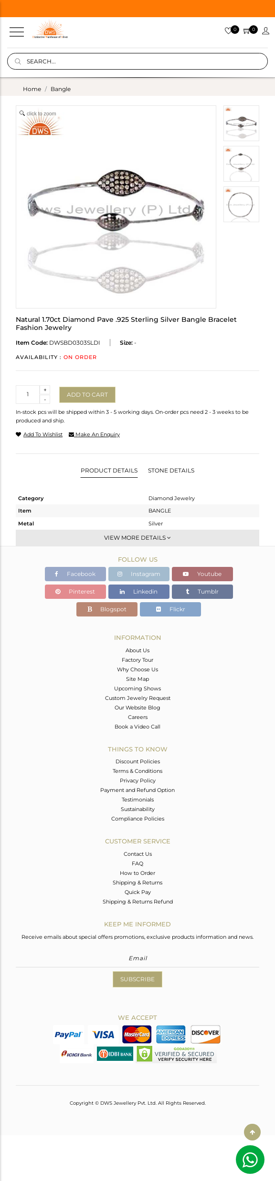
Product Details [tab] (109, 470)
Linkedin (139, 591)
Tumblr (202, 591)
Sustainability (138, 809)
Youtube (202, 573)
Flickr (170, 609)
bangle (61, 88)
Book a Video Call (137, 726)
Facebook (75, 573)
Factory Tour (137, 660)
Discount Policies (138, 761)
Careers (138, 717)
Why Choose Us (137, 669)
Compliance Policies (137, 818)
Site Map (137, 679)
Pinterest (75, 591)
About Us (137, 650)
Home (32, 88)
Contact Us (138, 854)
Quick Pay (138, 892)
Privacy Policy (138, 780)
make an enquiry (94, 434)
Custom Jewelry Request (137, 698)
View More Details (137, 537)
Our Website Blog (137, 707)
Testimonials (138, 799)
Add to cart (87, 394)
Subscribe (137, 979)
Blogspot (107, 609)
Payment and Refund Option (137, 790)
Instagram (138, 573)
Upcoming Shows (137, 688)
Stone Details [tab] (171, 470)
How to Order (137, 873)
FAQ (137, 863)
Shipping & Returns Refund (138, 901)
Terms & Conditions (137, 771)
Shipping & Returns (137, 882)
